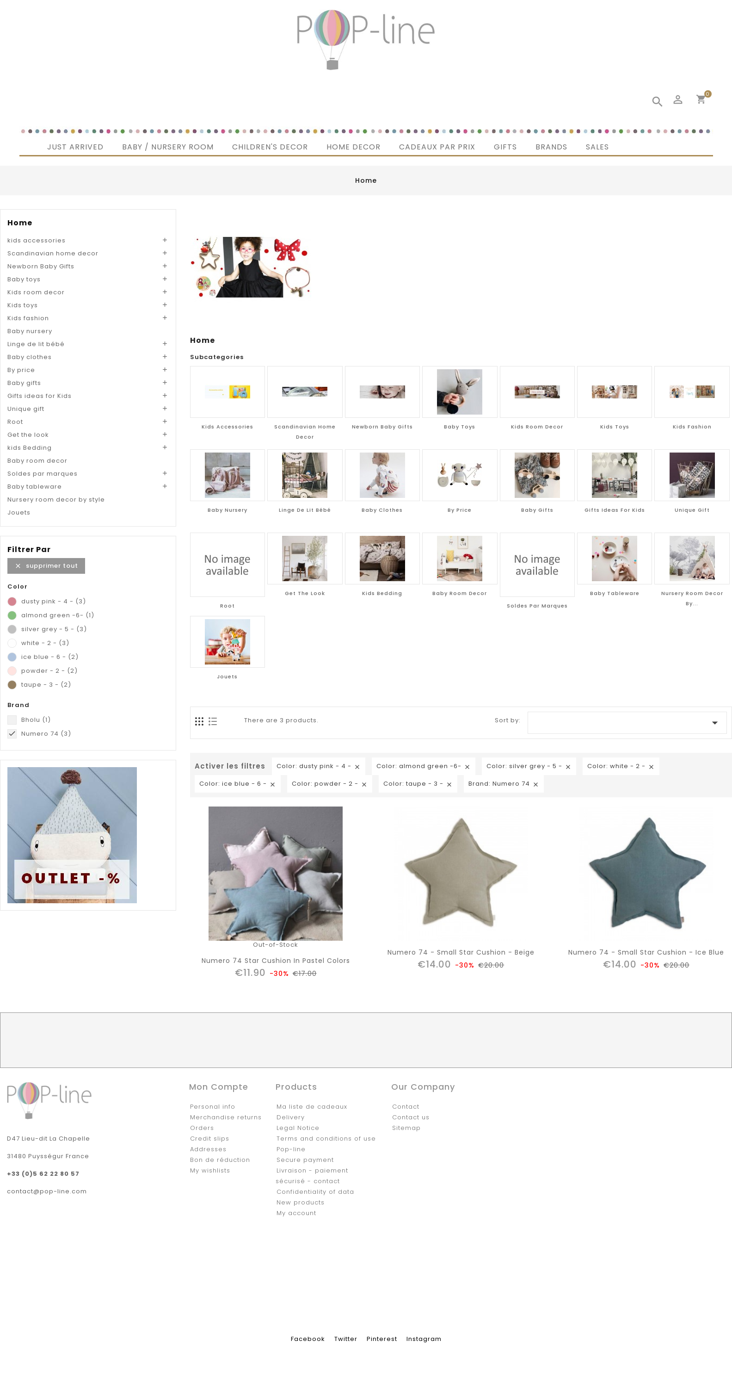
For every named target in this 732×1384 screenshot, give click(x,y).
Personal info (212, 1106)
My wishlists (210, 1170)
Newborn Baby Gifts (40, 266)
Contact (405, 1106)
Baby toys (24, 279)
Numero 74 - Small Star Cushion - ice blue (646, 952)
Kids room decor (36, 292)
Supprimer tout (46, 565)
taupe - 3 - (46, 684)
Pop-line (291, 1149)
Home (19, 223)
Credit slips (209, 1138)
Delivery (291, 1117)
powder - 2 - (49, 670)
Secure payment (305, 1159)
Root (15, 421)
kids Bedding (29, 447)
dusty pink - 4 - (53, 601)
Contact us (411, 1117)
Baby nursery (29, 331)
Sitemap (406, 1127)
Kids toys (22, 305)
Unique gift (25, 408)
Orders (202, 1127)
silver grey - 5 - (54, 629)
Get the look (28, 434)
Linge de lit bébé (36, 344)
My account (296, 1213)
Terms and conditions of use (326, 1138)
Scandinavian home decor (52, 253)
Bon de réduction (220, 1159)
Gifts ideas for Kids (39, 395)
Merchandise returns (226, 1117)
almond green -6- (57, 615)
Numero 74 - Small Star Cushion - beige (461, 952)
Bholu (36, 719)
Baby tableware (34, 486)
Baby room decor (37, 460)
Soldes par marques (42, 473)
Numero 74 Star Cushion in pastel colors (276, 960)
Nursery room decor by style (56, 499)
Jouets (19, 512)
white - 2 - (45, 643)
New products (301, 1202)
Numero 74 (46, 733)
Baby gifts (24, 383)
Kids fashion (28, 318)
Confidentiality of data (315, 1191)
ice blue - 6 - (50, 656)
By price (21, 370)
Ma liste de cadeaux (312, 1106)
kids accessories (36, 240)
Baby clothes (29, 357)
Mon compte (218, 1086)
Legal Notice (298, 1127)
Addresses (208, 1149)
